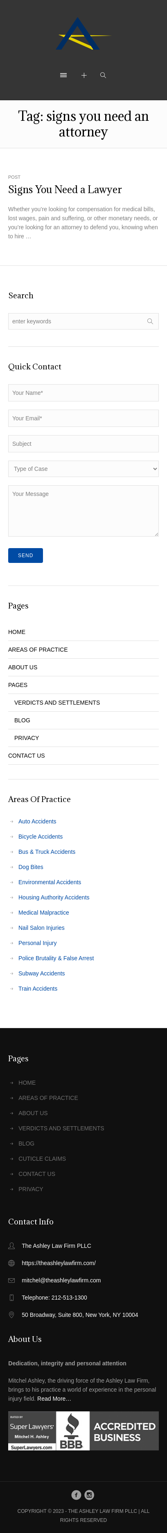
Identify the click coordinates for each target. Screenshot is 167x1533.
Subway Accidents (41, 973)
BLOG (22, 720)
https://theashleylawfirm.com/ (59, 1263)
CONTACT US (26, 755)
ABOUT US (22, 667)
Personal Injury (37, 943)
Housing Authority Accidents (54, 897)
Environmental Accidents (49, 882)
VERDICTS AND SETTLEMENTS (57, 702)
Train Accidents (37, 988)
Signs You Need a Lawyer (65, 189)
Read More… (54, 1398)
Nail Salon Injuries (41, 927)
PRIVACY (26, 738)
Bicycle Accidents (40, 836)
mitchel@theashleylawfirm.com (61, 1280)
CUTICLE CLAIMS (42, 1158)
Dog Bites (30, 867)
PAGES (17, 685)
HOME (16, 632)
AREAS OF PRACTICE (38, 649)
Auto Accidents (37, 821)
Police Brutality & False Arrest (56, 958)
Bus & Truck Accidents (46, 851)
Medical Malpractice (43, 912)
